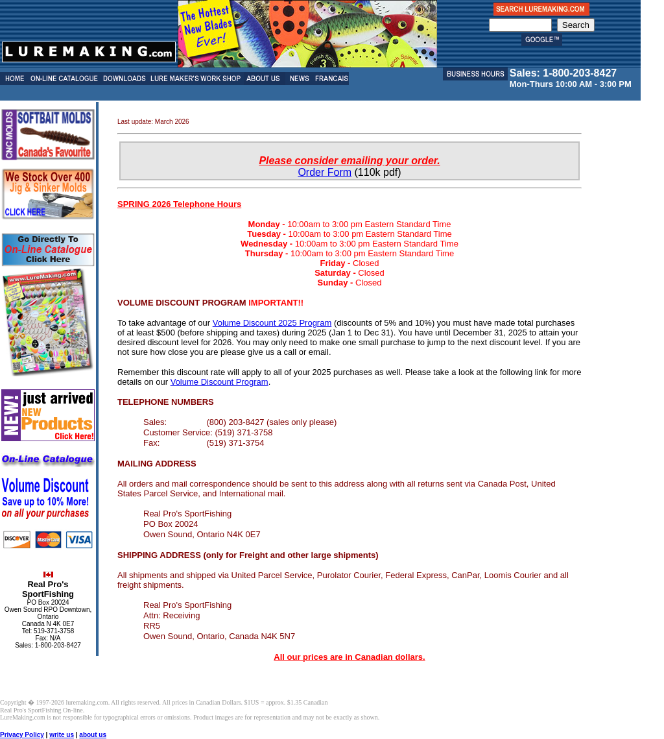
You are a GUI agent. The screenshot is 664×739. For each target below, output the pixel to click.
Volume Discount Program (219, 382)
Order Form (324, 172)
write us (61, 734)
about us (92, 734)
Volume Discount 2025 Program (272, 323)
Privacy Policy (22, 734)
